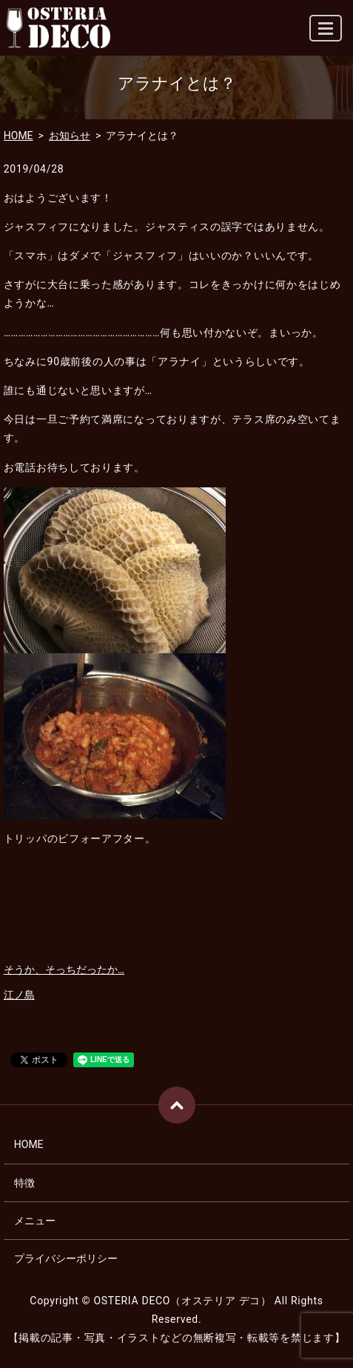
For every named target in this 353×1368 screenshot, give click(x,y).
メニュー (35, 1221)
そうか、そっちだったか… (64, 969)
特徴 (24, 1183)
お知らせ (69, 135)
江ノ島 (19, 995)
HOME (18, 135)
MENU (326, 34)
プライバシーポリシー (66, 1258)
